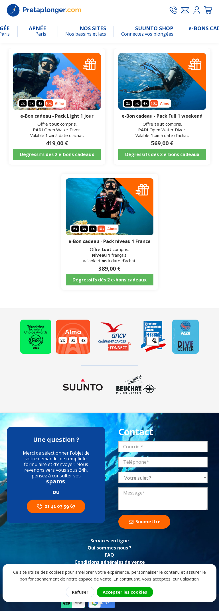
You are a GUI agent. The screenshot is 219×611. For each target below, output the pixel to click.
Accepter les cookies (125, 592)
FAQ (109, 555)
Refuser (80, 592)
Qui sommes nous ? (109, 548)
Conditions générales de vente (109, 562)
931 (108, 602)
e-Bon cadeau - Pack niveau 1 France (109, 241)
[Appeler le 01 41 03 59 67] (173, 10)
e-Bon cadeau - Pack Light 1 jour (57, 116)
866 (78, 602)
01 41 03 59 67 (60, 506)
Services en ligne (109, 541)
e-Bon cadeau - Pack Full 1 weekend (162, 116)
